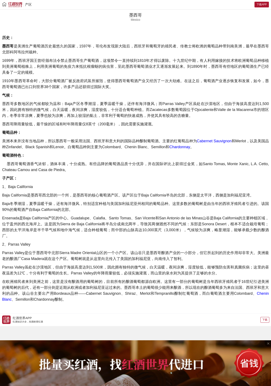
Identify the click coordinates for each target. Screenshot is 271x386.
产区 (28, 4)
